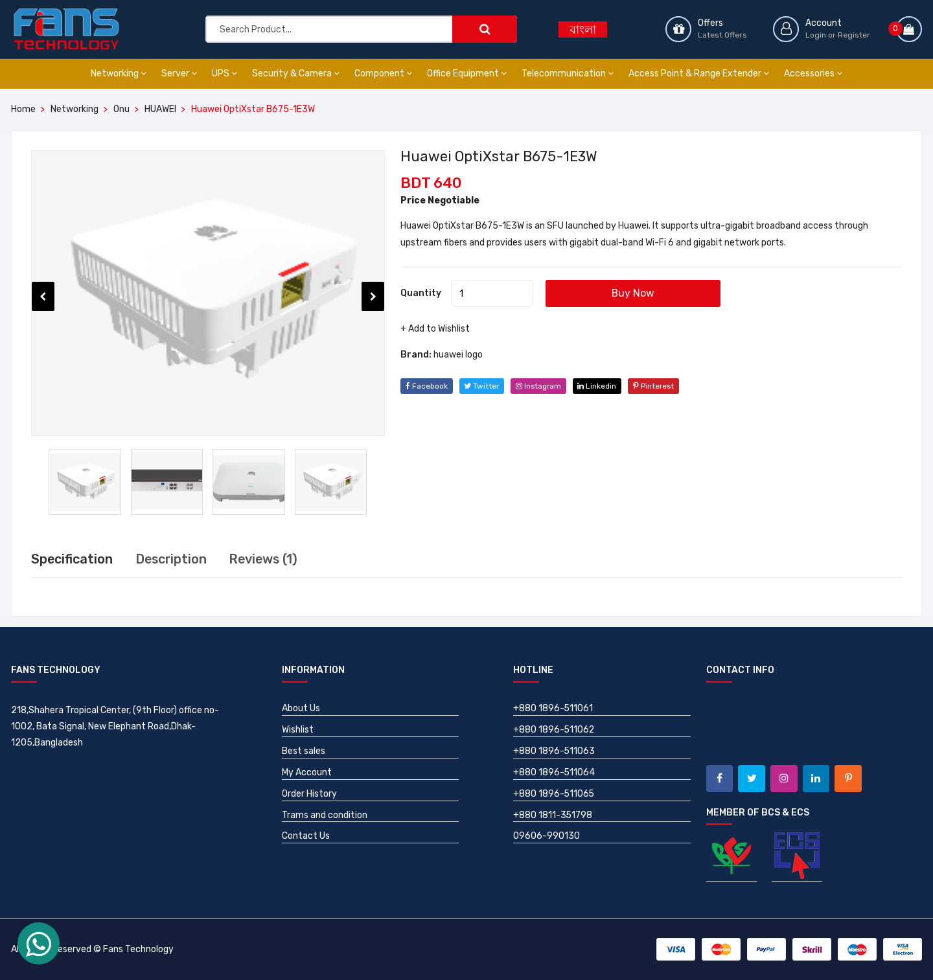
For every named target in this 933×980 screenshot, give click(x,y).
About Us (301, 708)
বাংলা (583, 30)
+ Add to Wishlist (435, 328)
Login (815, 35)
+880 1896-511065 (554, 793)
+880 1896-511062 (554, 729)
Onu (121, 109)
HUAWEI (160, 109)
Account (823, 22)
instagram (540, 386)
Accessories (813, 73)
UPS (224, 73)
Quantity (420, 293)
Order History (309, 793)
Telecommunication (568, 73)
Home (23, 109)
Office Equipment (467, 73)
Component (383, 73)
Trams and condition (324, 815)
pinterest (659, 386)
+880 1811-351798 (553, 815)
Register (854, 35)
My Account (307, 772)
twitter (482, 386)
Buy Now (636, 293)
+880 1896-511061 (553, 708)
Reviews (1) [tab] (267, 559)
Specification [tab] (72, 559)
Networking (118, 73)
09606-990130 (546, 836)
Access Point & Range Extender (698, 73)
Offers (710, 22)
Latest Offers (722, 35)
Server (179, 73)
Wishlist (298, 729)
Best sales (303, 751)
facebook (427, 386)
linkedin (601, 386)
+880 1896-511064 (554, 772)
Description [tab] (172, 559)
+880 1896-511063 (554, 751)
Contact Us (306, 836)
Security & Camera (296, 73)
